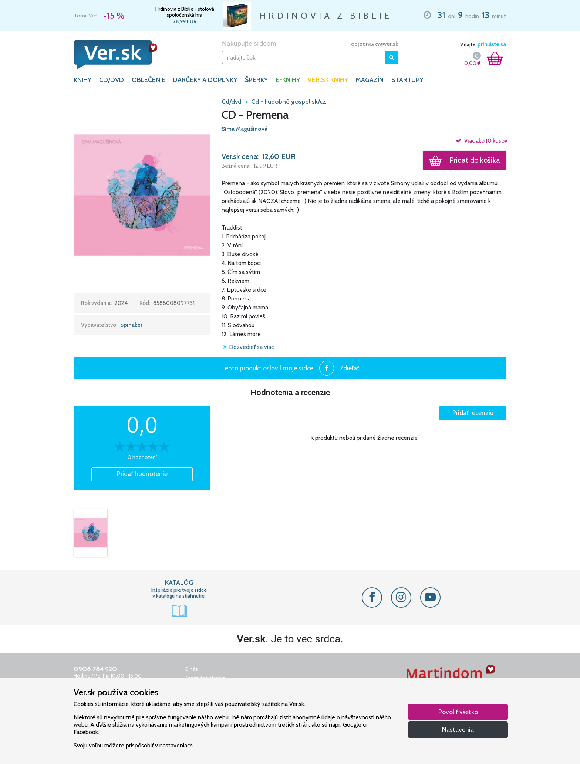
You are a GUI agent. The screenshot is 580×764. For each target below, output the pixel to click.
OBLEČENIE (148, 80)
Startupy (407, 80)
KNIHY (82, 80)
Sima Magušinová (244, 128)
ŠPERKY (256, 80)
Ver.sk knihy (328, 80)
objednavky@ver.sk (374, 44)
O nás (191, 669)
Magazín (369, 80)
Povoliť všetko (458, 712)
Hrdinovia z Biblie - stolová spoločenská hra (184, 12)
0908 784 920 (95, 669)
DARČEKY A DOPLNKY (205, 80)
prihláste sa (492, 44)
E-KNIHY (288, 80)
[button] (142, 194)
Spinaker (131, 325)
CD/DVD (111, 80)
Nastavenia (458, 729)
